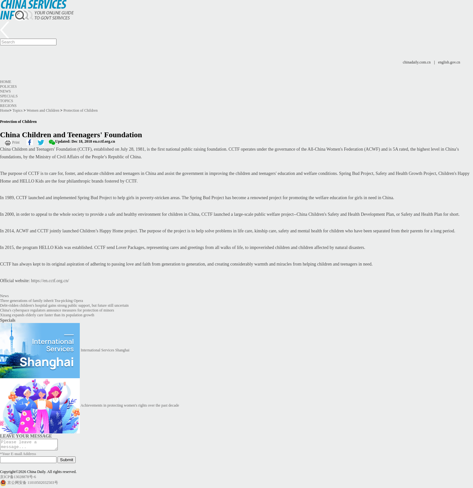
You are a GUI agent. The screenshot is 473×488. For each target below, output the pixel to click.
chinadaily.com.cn (417, 62)
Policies (8, 86)
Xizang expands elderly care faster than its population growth (47, 315)
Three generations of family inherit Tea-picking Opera (41, 300)
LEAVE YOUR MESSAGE (26, 436)
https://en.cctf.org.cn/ (50, 280)
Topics (6, 101)
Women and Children (42, 110)
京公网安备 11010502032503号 (32, 484)
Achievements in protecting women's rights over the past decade (129, 405)
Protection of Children (81, 110)
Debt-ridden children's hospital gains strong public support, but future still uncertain (64, 305)
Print (15, 142)
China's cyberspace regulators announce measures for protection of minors (57, 310)
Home (5, 81)
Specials (9, 96)
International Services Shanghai (105, 350)
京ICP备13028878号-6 (18, 479)
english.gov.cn (449, 62)
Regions (8, 105)
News (5, 91)
